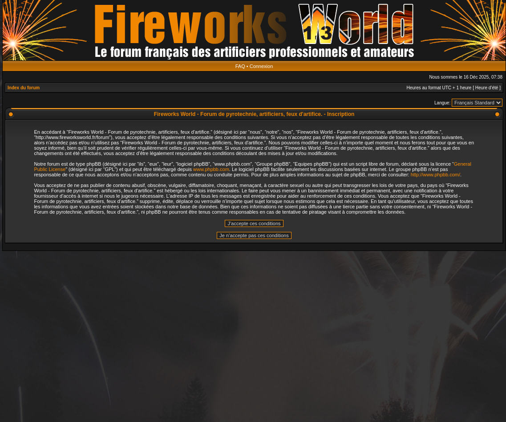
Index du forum (24, 87)
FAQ (240, 66)
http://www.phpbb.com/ (435, 174)
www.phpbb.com (211, 169)
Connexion (261, 66)
